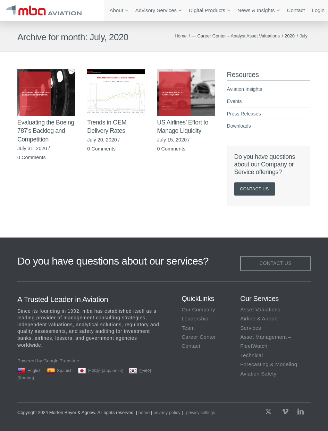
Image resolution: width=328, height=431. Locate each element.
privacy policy (166, 412)
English (29, 370)
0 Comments (31, 157)
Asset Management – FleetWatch (265, 341)
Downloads (239, 126)
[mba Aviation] (52, 10)
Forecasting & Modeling (268, 364)
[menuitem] (119, 10)
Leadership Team (195, 323)
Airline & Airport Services (259, 323)
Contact (191, 346)
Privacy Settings (200, 412)
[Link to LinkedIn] (300, 411)
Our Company (198, 309)
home (144, 412)
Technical (251, 355)
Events (234, 101)
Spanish (60, 370)
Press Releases (244, 114)
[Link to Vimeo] (285, 411)
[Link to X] (270, 411)
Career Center (199, 337)
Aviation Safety (258, 374)
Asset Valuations (260, 309)
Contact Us (254, 189)
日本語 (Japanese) (101, 370)
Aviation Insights (244, 89)
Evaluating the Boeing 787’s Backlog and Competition (45, 131)
